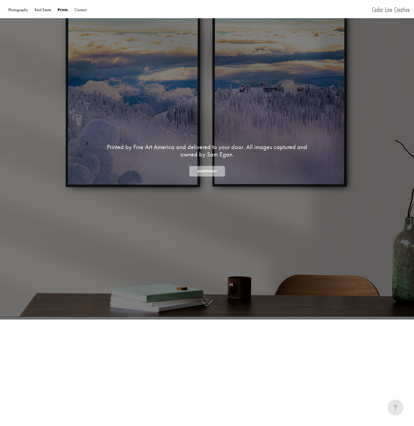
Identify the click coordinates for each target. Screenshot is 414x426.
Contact (80, 9)
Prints (63, 9)
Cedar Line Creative (391, 9)
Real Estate (43, 9)
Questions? (207, 171)
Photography (18, 9)
